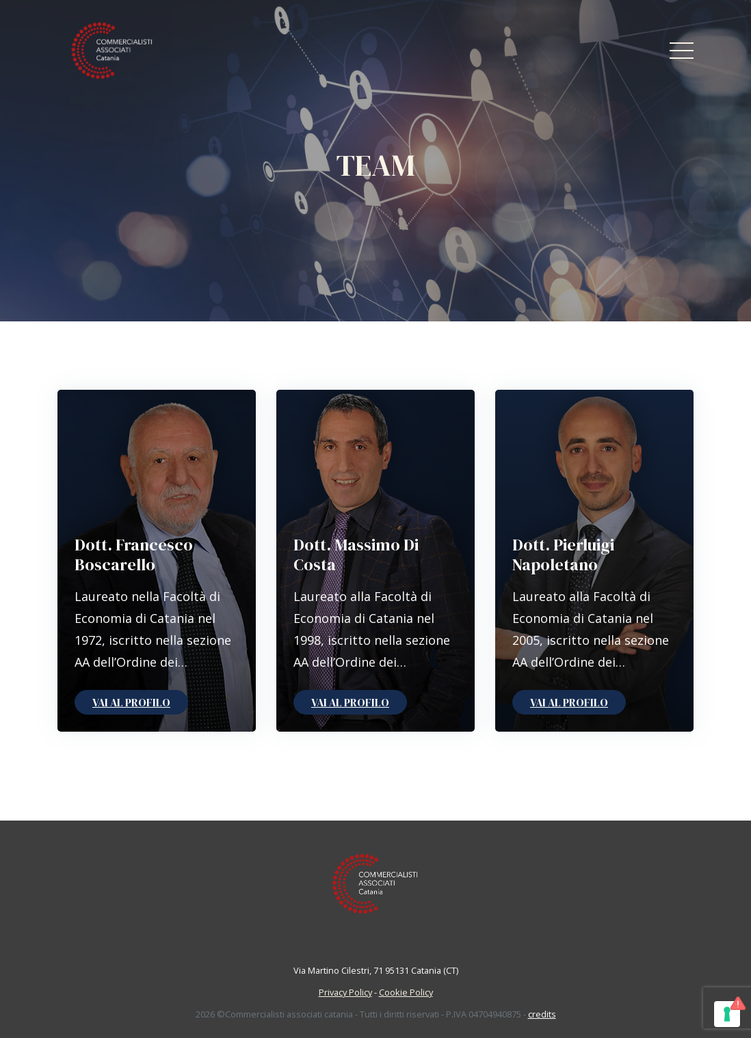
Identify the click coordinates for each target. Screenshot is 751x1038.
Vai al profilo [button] (131, 702)
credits (542, 1014)
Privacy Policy (345, 992)
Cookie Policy (406, 992)
